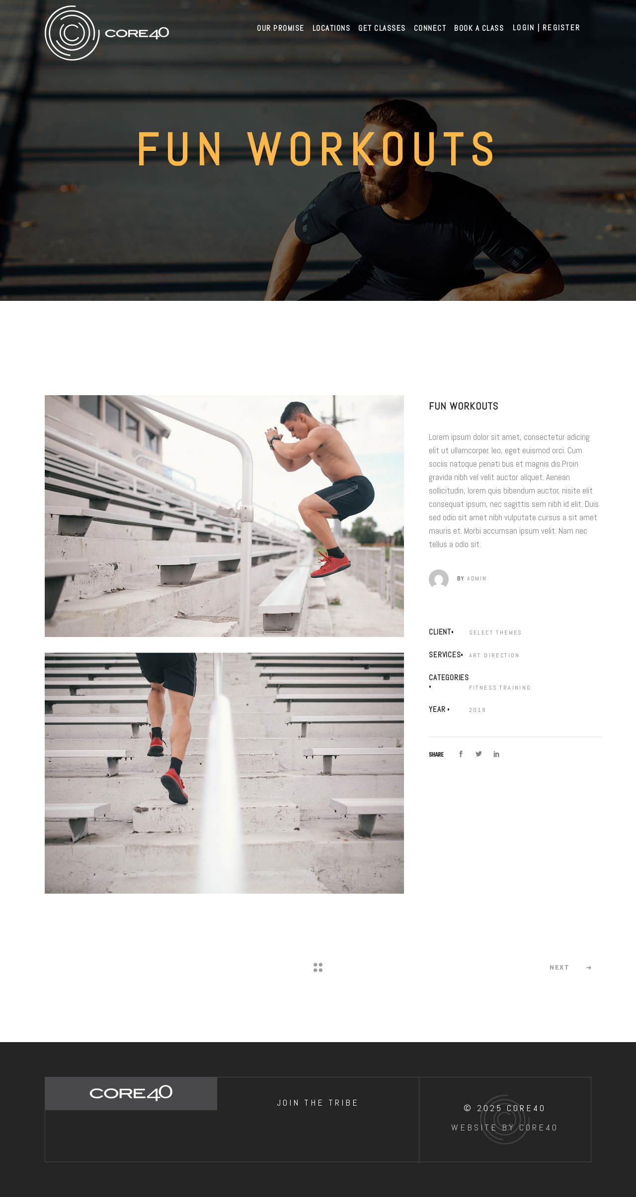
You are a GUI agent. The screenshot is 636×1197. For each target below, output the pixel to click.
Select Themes (496, 632)
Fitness (483, 687)
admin (477, 578)
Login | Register (546, 27)
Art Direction (494, 655)
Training (515, 687)
